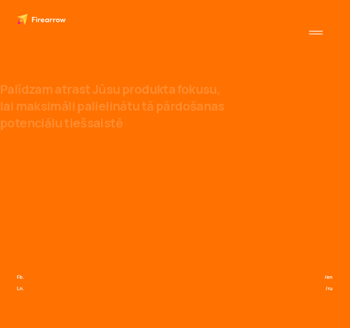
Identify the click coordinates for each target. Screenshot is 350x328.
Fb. (20, 276)
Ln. (20, 288)
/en (328, 276)
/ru (329, 288)
